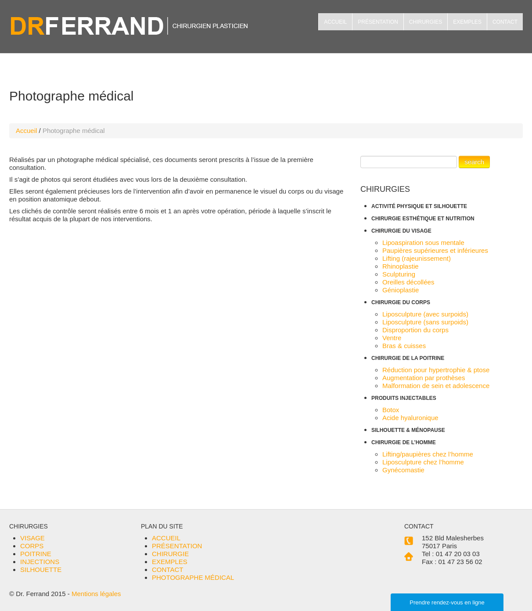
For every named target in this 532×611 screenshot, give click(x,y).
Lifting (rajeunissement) (416, 258)
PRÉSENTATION (378, 22)
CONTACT (505, 22)
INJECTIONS (39, 561)
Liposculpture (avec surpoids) (425, 314)
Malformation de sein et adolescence (435, 385)
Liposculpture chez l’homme (423, 462)
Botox (390, 409)
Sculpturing (398, 274)
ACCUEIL (335, 22)
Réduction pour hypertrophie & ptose (435, 370)
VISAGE (32, 538)
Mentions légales (96, 593)
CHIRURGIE (170, 553)
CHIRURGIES (425, 22)
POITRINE (35, 553)
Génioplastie (400, 290)
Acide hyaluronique (410, 417)
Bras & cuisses (404, 345)
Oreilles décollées (408, 282)
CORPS (31, 546)
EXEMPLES (467, 22)
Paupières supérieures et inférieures (435, 250)
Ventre (391, 337)
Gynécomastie (403, 470)
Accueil (26, 130)
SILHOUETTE (40, 569)
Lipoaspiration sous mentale (423, 242)
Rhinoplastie (400, 266)
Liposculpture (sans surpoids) (425, 322)
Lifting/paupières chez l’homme (427, 454)
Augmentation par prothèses (423, 377)
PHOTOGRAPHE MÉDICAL (193, 577)
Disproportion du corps (415, 330)
